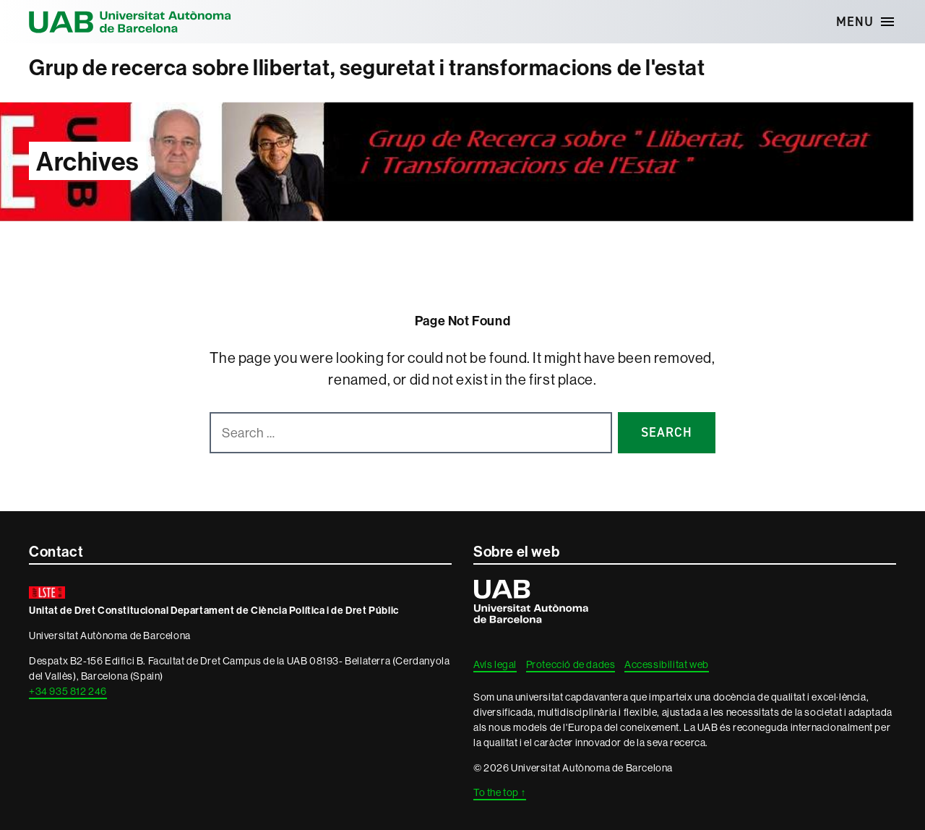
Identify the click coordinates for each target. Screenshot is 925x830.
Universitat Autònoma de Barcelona (130, 22)
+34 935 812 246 (68, 691)
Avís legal (495, 664)
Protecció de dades (571, 664)
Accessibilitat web (666, 664)
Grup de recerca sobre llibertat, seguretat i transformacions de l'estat (367, 67)
